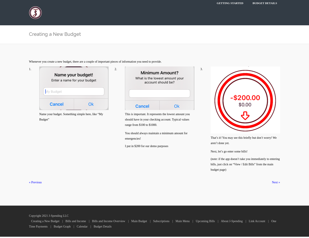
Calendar (82, 227)
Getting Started (230, 3)
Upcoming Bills (205, 222)
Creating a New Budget (45, 222)
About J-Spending (232, 222)
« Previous (35, 183)
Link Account (257, 222)
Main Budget (139, 222)
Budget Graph (62, 227)
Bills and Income (75, 222)
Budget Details (265, 3)
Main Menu (183, 222)
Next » (276, 183)
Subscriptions (161, 222)
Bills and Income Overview (108, 222)
